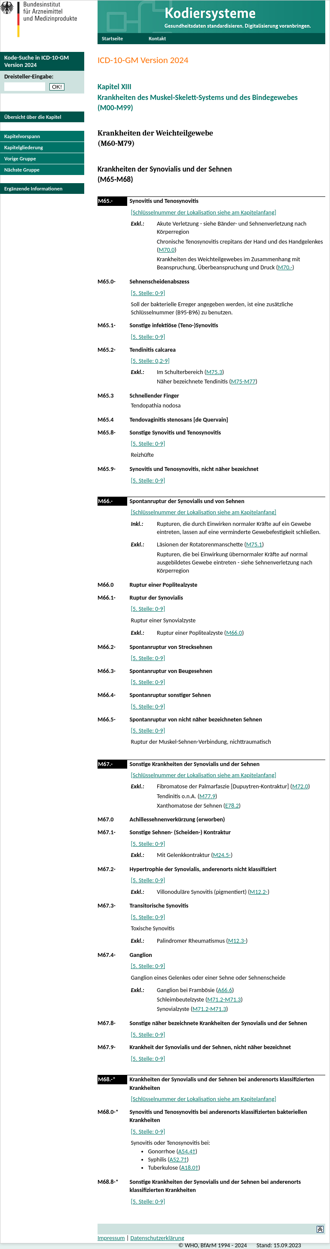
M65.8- (107, 432)
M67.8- (107, 1023)
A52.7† (178, 1159)
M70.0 (166, 249)
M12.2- (258, 892)
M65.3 (105, 395)
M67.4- (107, 955)
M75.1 (254, 544)
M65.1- (107, 325)
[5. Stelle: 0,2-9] (150, 361)
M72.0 (300, 786)
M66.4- (107, 695)
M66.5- (107, 719)
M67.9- (107, 1047)
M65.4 (105, 419)
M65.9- (107, 469)
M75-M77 (243, 381)
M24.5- (222, 855)
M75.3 (214, 372)
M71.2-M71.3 (224, 999)
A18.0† (189, 1167)
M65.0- (107, 281)
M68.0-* (108, 1112)
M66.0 (105, 584)
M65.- (105, 201)
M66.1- (107, 597)
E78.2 (232, 805)
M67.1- (107, 832)
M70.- (285, 267)
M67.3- (107, 905)
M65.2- (107, 349)
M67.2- (107, 869)
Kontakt (157, 38)
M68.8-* (108, 1182)
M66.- (105, 501)
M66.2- (107, 647)
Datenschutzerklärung (157, 1238)
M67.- (105, 764)
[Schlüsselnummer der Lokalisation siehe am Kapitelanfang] (203, 212)
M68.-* (107, 1079)
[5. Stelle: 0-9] (148, 293)
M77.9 (207, 796)
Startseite (112, 38)
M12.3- (237, 940)
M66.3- (107, 671)
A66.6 (225, 990)
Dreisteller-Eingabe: (28, 76)
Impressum (111, 1238)
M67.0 (105, 819)
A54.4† (187, 1151)
